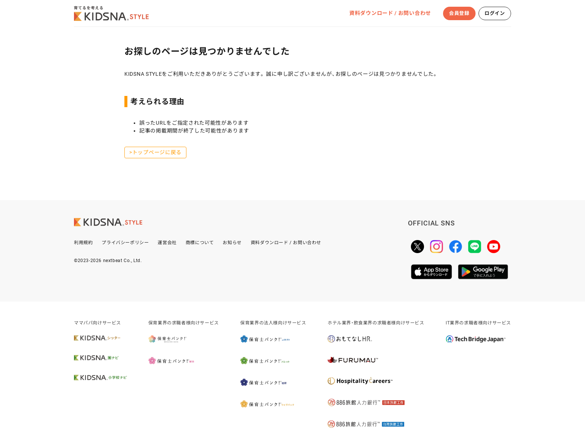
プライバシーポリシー (125, 242)
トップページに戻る (157, 152)
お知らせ (232, 242)
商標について (200, 242)
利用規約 (83, 242)
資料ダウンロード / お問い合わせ (390, 13)
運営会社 (167, 242)
